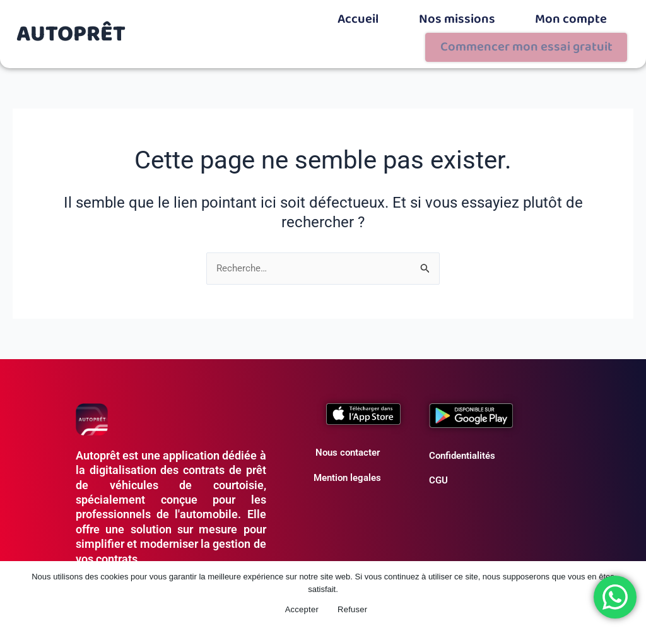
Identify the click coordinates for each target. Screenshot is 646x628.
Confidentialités (462, 422)
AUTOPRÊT (71, 17)
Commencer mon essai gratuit (561, 17)
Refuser (352, 609)
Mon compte (451, 14)
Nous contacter (347, 419)
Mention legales (347, 444)
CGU (438, 447)
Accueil (283, 14)
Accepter (302, 609)
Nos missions (362, 14)
